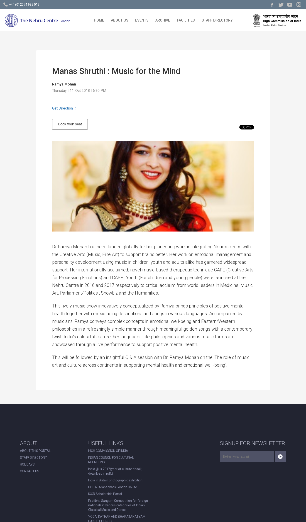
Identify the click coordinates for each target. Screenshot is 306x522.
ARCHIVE (162, 20)
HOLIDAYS (27, 464)
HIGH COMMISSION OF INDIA (108, 451)
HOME (99, 20)
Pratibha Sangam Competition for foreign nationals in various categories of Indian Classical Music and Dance (118, 505)
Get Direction (64, 108)
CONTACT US (29, 471)
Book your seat (70, 124)
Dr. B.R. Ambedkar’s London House (112, 487)
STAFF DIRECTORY (217, 20)
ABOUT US (119, 20)
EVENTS (142, 20)
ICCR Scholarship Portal (105, 494)
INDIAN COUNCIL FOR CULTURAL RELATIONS (111, 460)
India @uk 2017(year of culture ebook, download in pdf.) (115, 471)
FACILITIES (186, 20)
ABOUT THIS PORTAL (35, 451)
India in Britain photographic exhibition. (115, 480)
